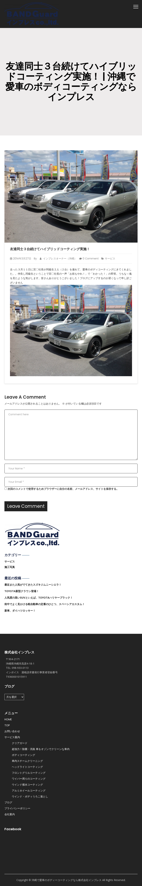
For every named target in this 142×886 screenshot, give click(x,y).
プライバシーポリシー (17, 808)
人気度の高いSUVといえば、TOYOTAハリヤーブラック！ (38, 598)
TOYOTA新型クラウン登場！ (21, 591)
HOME (8, 719)
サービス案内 (12, 737)
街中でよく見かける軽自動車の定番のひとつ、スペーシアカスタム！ (44, 604)
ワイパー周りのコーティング (28, 779)
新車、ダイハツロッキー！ (20, 610)
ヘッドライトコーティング (27, 767)
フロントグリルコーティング (28, 773)
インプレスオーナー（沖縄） (58, 258)
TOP (7, 725)
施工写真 (9, 567)
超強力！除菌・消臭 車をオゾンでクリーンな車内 (41, 749)
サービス (110, 258)
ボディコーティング (23, 755)
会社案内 (9, 814)
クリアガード (19, 743)
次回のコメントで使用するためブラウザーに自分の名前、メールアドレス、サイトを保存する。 (63, 489)
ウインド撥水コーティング (27, 784)
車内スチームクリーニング (27, 761)
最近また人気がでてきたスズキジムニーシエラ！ (32, 585)
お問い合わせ (12, 731)
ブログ (8, 802)
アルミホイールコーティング (28, 790)
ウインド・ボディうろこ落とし (30, 796)
